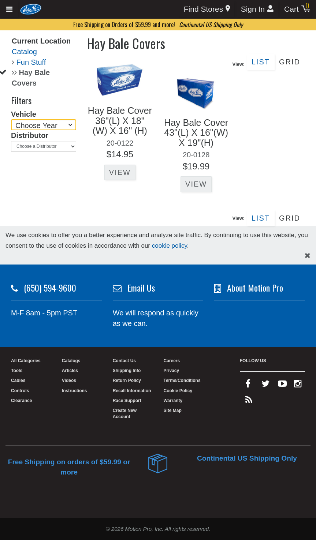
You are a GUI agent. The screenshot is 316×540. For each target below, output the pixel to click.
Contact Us (124, 360)
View (120, 172)
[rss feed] (248, 401)
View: (238, 64)
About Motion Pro (255, 287)
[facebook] (247, 385)
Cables (18, 380)
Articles (70, 370)
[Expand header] (9, 9)
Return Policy (127, 380)
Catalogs (71, 360)
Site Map (172, 410)
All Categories (26, 360)
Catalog (24, 52)
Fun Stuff (31, 62)
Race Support (127, 400)
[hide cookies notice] (308, 255)
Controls (20, 390)
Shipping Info (127, 370)
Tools (16, 370)
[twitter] (265, 385)
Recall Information (132, 390)
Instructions (74, 390)
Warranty (172, 400)
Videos (69, 380)
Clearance (21, 400)
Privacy (171, 370)
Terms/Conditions (181, 380)
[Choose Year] (43, 124)
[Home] (31, 9)
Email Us (141, 287)
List (261, 62)
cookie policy (169, 245)
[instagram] (298, 385)
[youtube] (282, 385)
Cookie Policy (177, 390)
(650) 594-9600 (50, 287)
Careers (171, 360)
